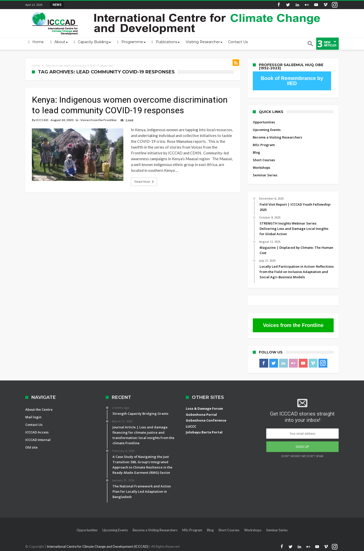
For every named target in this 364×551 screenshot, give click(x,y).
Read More (139, 176)
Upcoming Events (267, 129)
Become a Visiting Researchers (277, 137)
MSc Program (264, 145)
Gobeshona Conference (206, 420)
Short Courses (264, 160)
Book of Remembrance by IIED (292, 81)
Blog (256, 152)
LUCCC (191, 426)
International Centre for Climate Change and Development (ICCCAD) (98, 546)
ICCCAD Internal (38, 439)
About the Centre (39, 409)
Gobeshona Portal (201, 414)
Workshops (261, 167)
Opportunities (264, 122)
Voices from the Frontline (98, 120)
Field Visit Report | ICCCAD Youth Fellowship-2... (102, 5)
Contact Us (33, 424)
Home (36, 65)
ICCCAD (42, 120)
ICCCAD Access (37, 432)
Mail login (33, 417)
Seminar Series (265, 175)
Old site (31, 447)
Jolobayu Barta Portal (204, 432)
